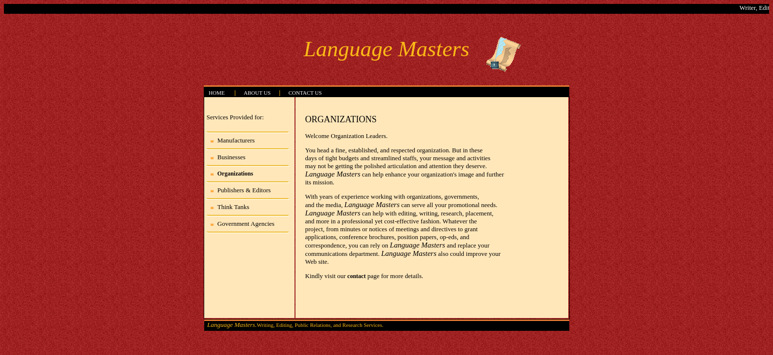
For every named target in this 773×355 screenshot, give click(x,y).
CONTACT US (305, 93)
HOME (216, 93)
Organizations (236, 173)
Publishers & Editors (244, 190)
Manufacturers (236, 140)
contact (356, 276)
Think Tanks (234, 207)
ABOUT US (257, 93)
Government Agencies (246, 223)
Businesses (232, 157)
